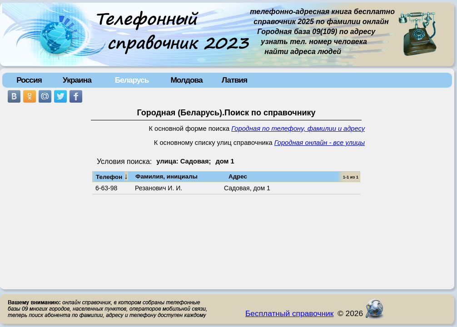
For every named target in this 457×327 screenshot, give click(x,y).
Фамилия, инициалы (166, 176)
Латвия (234, 79)
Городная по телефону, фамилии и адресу (298, 128)
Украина (77, 79)
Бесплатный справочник (289, 313)
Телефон (112, 176)
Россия (29, 79)
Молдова (186, 79)
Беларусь (132, 79)
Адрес (237, 176)
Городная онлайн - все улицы (319, 142)
